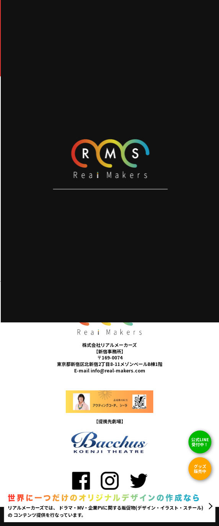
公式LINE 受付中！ (200, 441)
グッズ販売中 (200, 468)
